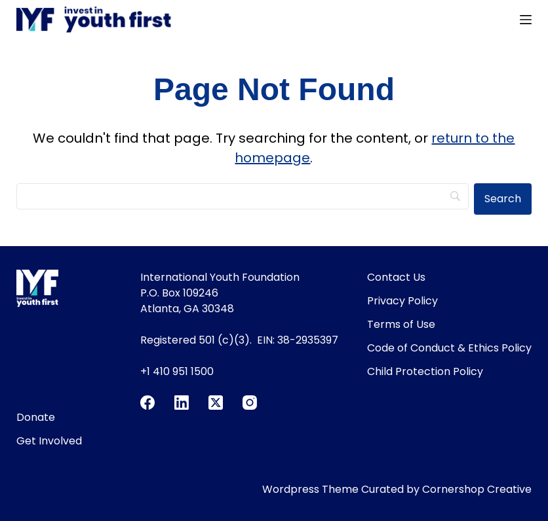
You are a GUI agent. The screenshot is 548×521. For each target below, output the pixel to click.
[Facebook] (147, 402)
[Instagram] (250, 402)
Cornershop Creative (477, 489)
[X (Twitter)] (215, 402)
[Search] (242, 196)
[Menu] (526, 20)
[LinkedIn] (181, 402)
